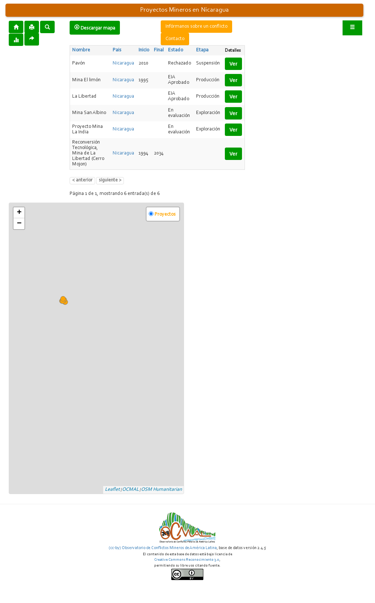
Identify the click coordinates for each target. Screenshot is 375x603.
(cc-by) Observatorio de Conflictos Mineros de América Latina (163, 548)
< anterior (82, 180)
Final (159, 50)
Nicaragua (123, 63)
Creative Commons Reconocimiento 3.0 (186, 560)
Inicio (143, 50)
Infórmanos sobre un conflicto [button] (196, 26)
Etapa (202, 50)
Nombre (81, 50)
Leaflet (112, 489)
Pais (117, 50)
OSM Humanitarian (161, 489)
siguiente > (110, 180)
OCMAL (130, 489)
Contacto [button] (174, 39)
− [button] (19, 223)
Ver (234, 64)
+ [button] (19, 212)
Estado (175, 50)
